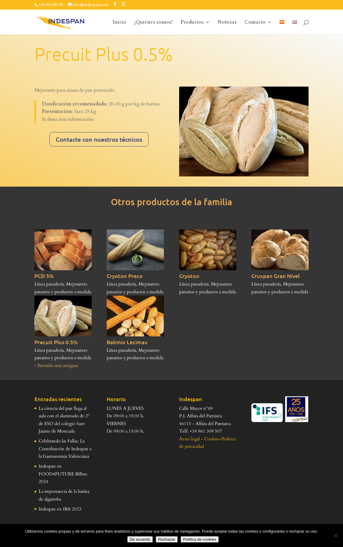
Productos (192, 22)
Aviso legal (189, 439)
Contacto (255, 22)
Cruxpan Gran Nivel (275, 275)
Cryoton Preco (125, 275)
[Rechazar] (336, 536)
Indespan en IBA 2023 (60, 509)
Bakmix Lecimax (127, 342)
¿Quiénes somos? (153, 22)
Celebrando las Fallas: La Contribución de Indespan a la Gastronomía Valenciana (65, 448)
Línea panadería (49, 284)
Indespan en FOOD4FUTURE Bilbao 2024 (63, 473)
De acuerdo (140, 539)
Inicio (119, 22)
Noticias (227, 22)
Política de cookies (199, 539)
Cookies (212, 439)
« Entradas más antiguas (56, 365)
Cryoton (189, 275)
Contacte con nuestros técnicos (99, 139)
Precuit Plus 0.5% (56, 342)
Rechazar (166, 539)
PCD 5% (44, 275)
